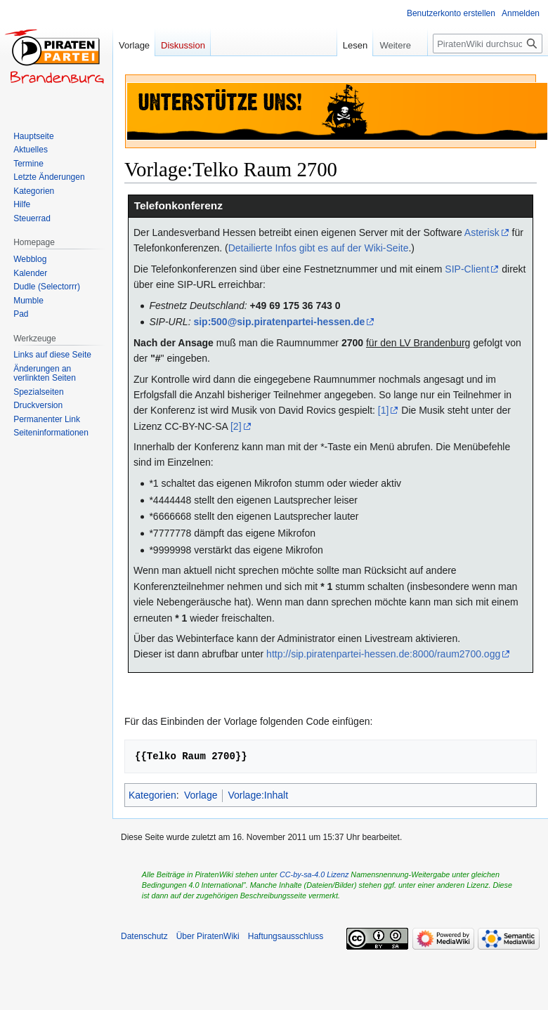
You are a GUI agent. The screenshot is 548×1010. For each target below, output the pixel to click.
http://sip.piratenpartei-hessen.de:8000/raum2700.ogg (383, 654)
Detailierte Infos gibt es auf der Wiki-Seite (318, 248)
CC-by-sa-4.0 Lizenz (314, 874)
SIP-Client (467, 269)
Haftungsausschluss (285, 936)
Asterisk (482, 232)
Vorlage (200, 795)
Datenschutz (144, 936)
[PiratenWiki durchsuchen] (487, 43)
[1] (383, 410)
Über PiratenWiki (208, 936)
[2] (236, 426)
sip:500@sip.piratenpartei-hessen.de (279, 321)
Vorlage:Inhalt (258, 795)
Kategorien (152, 795)
